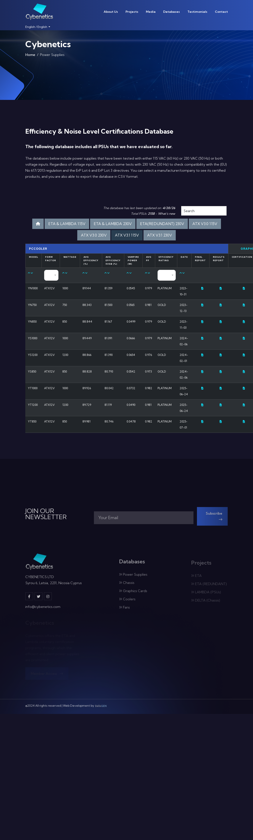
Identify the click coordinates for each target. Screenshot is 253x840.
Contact (221, 12)
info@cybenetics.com (42, 609)
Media (151, 12)
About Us (111, 12)
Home (30, 55)
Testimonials (197, 12)
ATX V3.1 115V (127, 235)
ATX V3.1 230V (159, 235)
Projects (132, 12)
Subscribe (214, 519)
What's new (166, 214)
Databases (171, 12)
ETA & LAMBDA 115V (66, 223)
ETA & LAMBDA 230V (113, 223)
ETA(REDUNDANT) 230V (162, 223)
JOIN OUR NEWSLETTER (46, 514)
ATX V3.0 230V (94, 235)
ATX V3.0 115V (204, 223)
